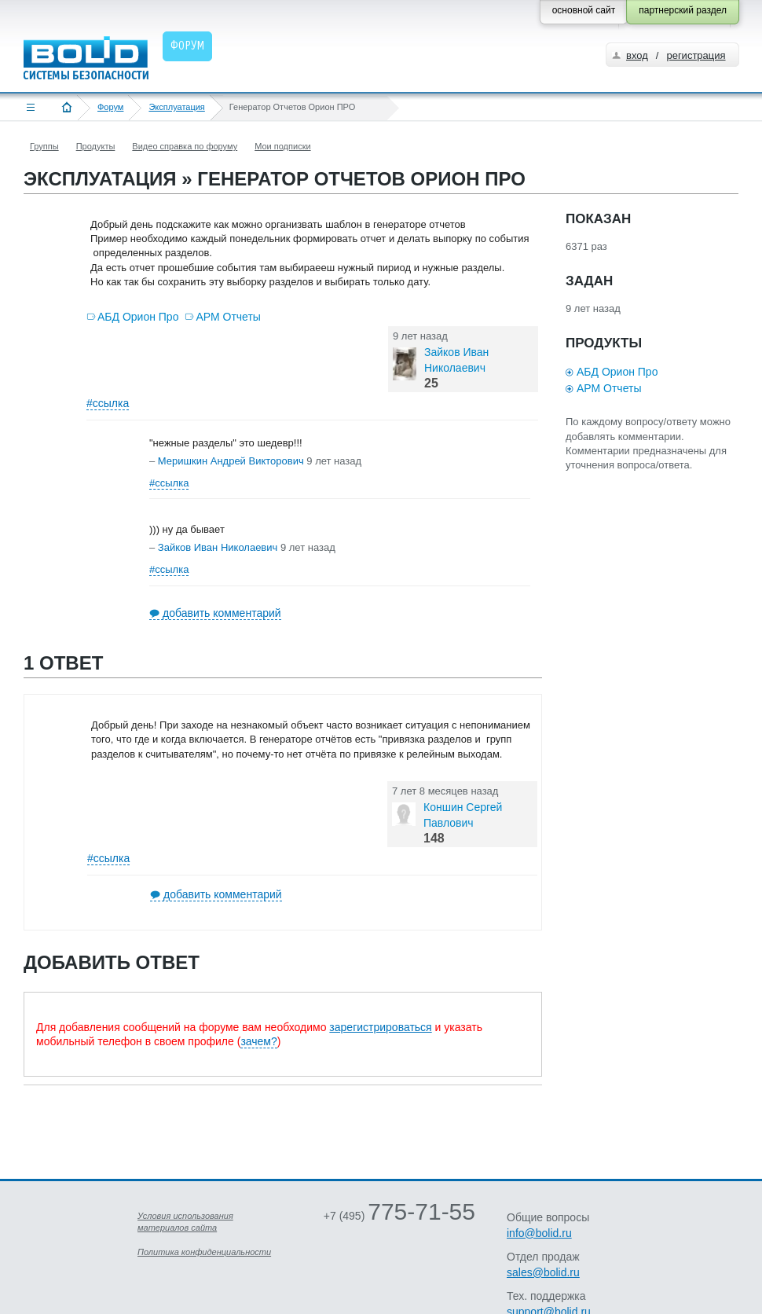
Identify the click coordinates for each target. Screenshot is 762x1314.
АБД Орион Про (137, 316)
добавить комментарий (222, 613)
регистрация (695, 55)
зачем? (258, 1041)
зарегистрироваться (380, 1027)
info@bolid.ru (539, 1233)
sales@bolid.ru (543, 1272)
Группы (44, 146)
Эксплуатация (176, 107)
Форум (110, 107)
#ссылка (107, 403)
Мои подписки (282, 146)
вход (637, 55)
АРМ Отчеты (228, 316)
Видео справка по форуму (184, 146)
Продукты (95, 146)
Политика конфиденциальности (204, 1252)
